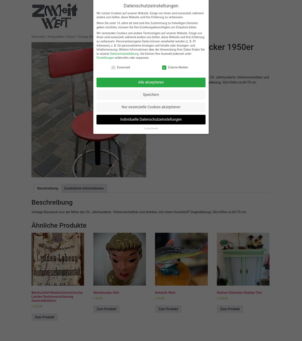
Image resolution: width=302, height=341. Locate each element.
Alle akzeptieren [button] (151, 82)
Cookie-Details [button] (151, 128)
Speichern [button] (151, 95)
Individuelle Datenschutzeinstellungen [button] (151, 119)
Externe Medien (175, 67)
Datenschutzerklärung (124, 53)
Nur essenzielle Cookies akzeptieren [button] (151, 107)
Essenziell (120, 67)
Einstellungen (105, 57)
